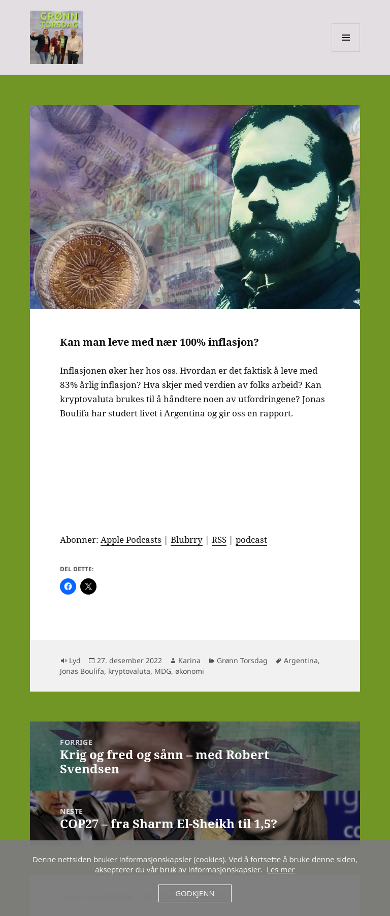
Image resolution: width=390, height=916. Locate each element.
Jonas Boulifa (82, 671)
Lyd (75, 660)
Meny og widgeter (346, 51)
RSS (219, 539)
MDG (162, 671)
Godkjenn (195, 893)
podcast (251, 539)
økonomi (189, 671)
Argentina (301, 660)
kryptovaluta (129, 671)
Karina (189, 660)
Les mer (281, 869)
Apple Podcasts (131, 539)
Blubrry (187, 539)
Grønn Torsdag (242, 660)
